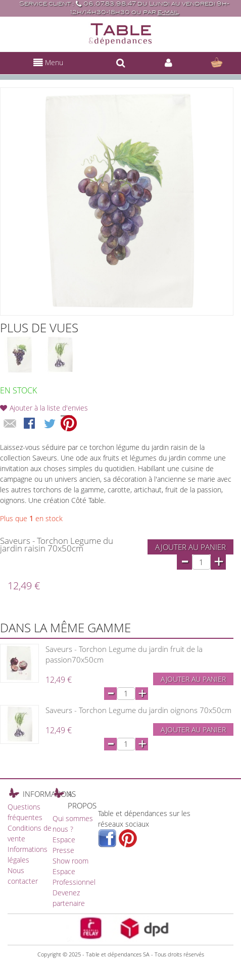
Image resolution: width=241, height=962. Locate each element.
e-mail (168, 12)
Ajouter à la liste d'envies (49, 408)
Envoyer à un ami (10, 424)
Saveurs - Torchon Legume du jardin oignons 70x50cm (138, 710)
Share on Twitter (50, 424)
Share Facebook (30, 424)
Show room (70, 861)
